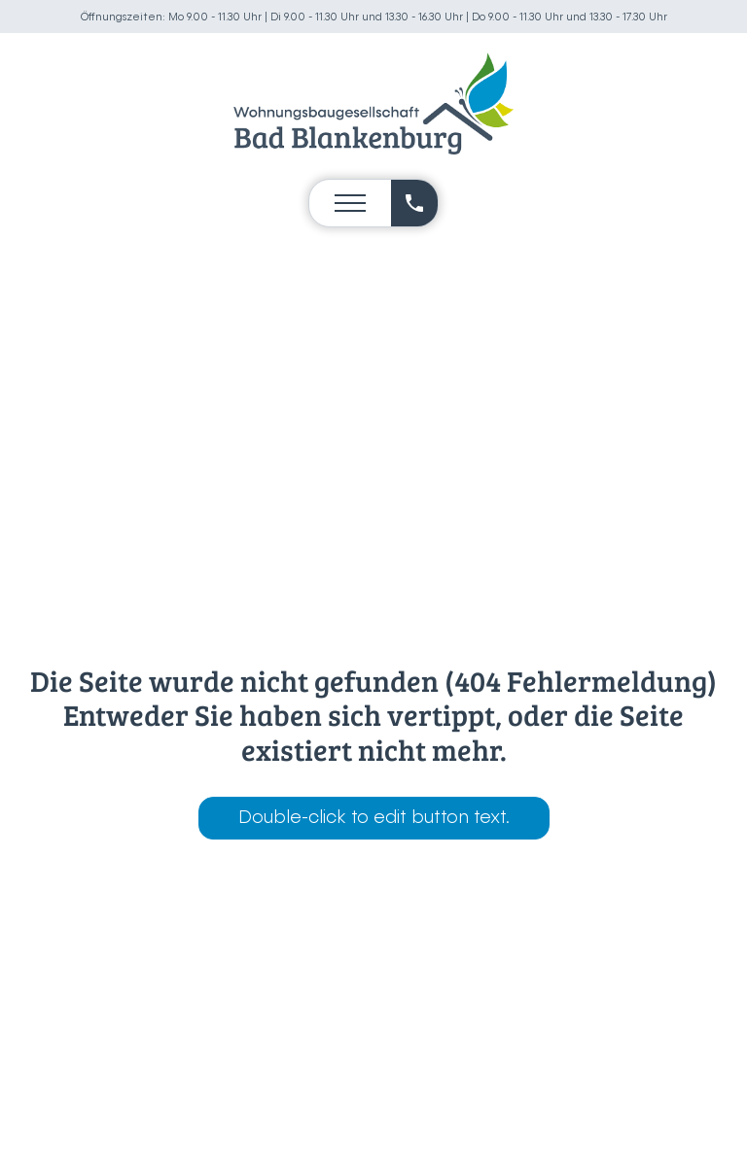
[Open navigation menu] (350, 203)
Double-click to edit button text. (374, 818)
